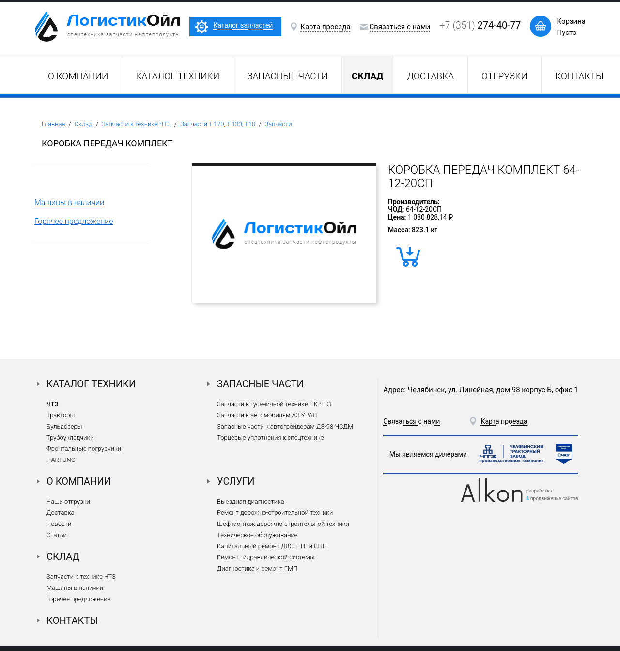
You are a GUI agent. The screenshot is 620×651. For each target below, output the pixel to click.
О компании (78, 75)
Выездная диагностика (250, 501)
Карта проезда (325, 26)
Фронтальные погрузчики (83, 448)
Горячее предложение (73, 221)
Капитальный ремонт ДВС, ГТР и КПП (272, 546)
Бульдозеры (64, 426)
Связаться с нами (400, 26)
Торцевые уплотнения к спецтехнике (270, 437)
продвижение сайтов (554, 498)
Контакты (579, 75)
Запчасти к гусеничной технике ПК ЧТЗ (274, 404)
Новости (58, 523)
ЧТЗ (52, 404)
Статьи (56, 535)
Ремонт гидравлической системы (265, 557)
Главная (53, 123)
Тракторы (60, 415)
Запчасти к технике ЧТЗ (136, 123)
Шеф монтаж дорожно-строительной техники (283, 523)
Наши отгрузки (68, 501)
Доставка (430, 75)
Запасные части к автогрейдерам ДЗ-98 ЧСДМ (285, 426)
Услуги (236, 481)
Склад (84, 123)
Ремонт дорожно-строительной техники (275, 512)
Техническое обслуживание (257, 535)
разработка (539, 490)
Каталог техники (177, 75)
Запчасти (278, 123)
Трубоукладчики (70, 437)
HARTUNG (61, 459)
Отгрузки (504, 75)
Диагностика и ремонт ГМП (257, 568)
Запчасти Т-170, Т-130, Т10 (217, 123)
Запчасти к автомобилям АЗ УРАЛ (267, 415)
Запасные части (287, 75)
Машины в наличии (69, 202)
